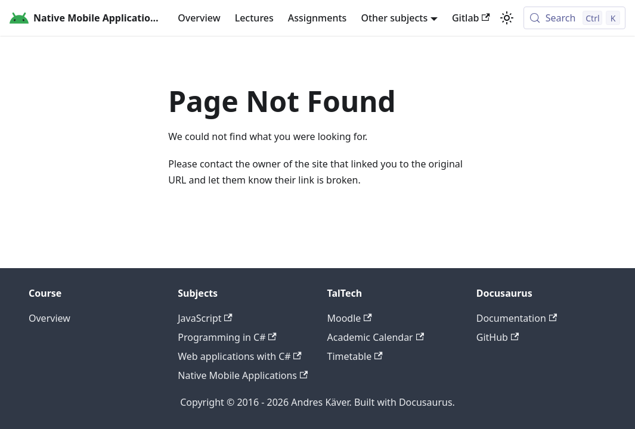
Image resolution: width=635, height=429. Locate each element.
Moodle (349, 318)
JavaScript (205, 318)
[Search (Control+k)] (574, 18)
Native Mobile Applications (243, 375)
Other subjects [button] (394, 17)
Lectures (254, 17)
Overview (199, 17)
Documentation (516, 318)
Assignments (317, 17)
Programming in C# (227, 337)
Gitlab (471, 17)
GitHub (497, 337)
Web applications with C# (240, 356)
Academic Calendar (376, 337)
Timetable (355, 356)
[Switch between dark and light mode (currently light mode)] (506, 17)
